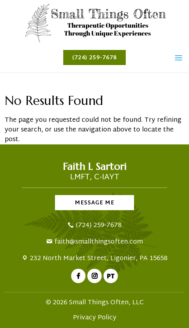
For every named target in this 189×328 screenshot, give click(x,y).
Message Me (94, 203)
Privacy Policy (94, 318)
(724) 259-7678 (94, 58)
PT (111, 276)
